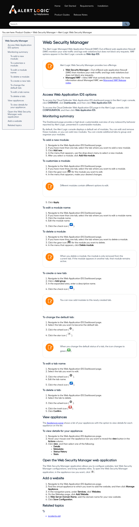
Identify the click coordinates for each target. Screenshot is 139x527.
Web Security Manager (16, 40)
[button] (126, 24)
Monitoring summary (18, 52)
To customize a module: (17, 64)
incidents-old (54, 516)
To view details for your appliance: (19, 105)
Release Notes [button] (80, 14)
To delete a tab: (18, 96)
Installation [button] (103, 5)
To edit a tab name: (20, 92)
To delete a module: (20, 76)
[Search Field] (69, 24)
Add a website (15, 121)
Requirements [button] (87, 5)
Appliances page (55, 423)
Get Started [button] (70, 5)
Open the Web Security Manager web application (19, 114)
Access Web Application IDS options (19, 46)
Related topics (15, 125)
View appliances (16, 100)
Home (57, 5)
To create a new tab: (20, 81)
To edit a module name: (18, 71)
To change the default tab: (17, 86)
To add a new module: (17, 57)
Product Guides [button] (62, 14)
